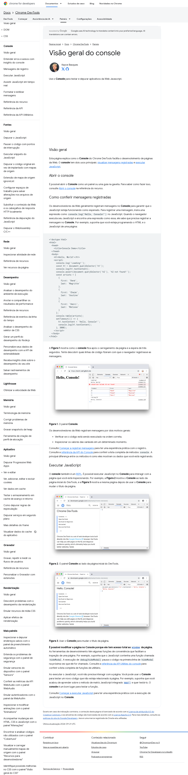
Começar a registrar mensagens (76, 448)
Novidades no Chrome (110, 3)
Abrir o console (67, 188)
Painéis (96, 44)
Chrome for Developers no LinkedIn (156, 752)
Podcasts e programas (101, 756)
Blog (92, 3)
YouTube (143, 747)
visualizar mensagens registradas (115, 162)
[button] (19, 30)
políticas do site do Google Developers (60, 718)
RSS (141, 756)
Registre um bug (50, 742)
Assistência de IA (41, 19)
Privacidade (68, 769)
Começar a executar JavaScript (76, 693)
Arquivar (95, 752)
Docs (7, 13)
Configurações (84, 19)
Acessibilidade (104, 19)
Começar (22, 19)
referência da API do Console (77, 452)
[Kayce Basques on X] (63, 69)
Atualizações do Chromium (104, 742)
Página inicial (55, 44)
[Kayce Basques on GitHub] (67, 69)
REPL (79, 474)
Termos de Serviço (51, 769)
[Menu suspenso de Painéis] (70, 19)
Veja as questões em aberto (56, 747)
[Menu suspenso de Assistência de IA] (53, 19)
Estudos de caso (76, 3)
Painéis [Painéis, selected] (63, 19)
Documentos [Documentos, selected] (51, 3)
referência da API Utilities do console (121, 663)
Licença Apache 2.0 (122, 715)
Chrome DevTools (27, 13)
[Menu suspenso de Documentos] (61, 3)
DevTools (8, 19)
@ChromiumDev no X (150, 742)
